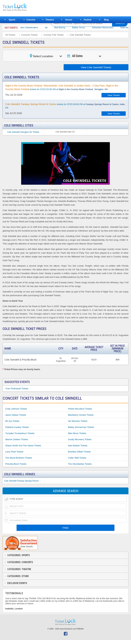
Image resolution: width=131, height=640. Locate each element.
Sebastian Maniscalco (105, 27)
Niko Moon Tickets (77, 433)
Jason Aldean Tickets (15, 415)
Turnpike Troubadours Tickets (19, 433)
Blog (106, 20)
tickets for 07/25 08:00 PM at (65, 106)
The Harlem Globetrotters (28, 27)
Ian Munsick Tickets (77, 421)
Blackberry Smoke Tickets (81, 415)
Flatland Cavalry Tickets (17, 427)
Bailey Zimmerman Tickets (81, 427)
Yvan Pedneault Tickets (16, 388)
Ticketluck (25, 7)
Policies (80, 629)
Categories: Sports (18, 555)
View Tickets (113, 95)
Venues (68, 20)
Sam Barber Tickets (77, 445)
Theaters (50, 20)
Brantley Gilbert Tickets (79, 451)
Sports (12, 20)
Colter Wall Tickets (77, 458)
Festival (87, 20)
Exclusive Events (17, 583)
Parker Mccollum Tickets (80, 408)
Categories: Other (18, 576)
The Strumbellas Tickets (80, 464)
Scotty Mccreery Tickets (79, 439)
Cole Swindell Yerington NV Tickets (23, 132)
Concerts (30, 20)
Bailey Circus (81, 27)
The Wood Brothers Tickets (18, 458)
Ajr (49, 27)
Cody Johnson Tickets (16, 408)
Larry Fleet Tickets (14, 451)
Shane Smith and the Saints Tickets (23, 445)
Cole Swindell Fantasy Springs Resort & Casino (24, 481)
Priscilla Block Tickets (15, 464)
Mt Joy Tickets (12, 421)
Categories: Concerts (20, 562)
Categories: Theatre (19, 569)
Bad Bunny (62, 27)
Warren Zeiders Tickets (16, 439)
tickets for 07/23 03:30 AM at (61, 87)
